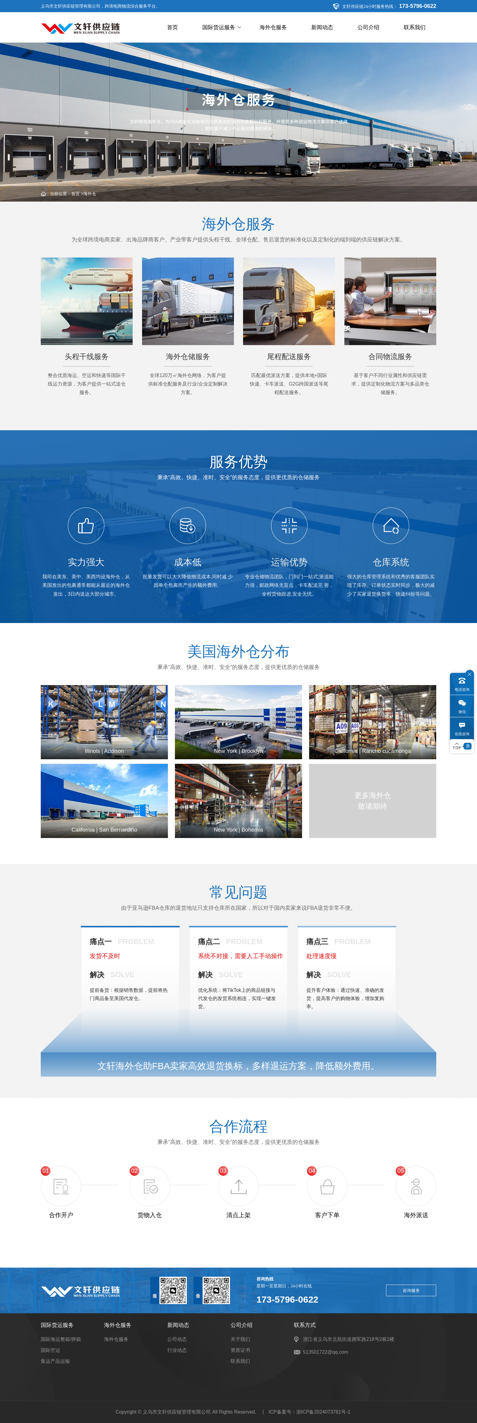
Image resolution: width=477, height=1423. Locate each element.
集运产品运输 (55, 1361)
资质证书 (240, 1350)
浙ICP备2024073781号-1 (323, 1411)
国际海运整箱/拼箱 (61, 1339)
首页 (172, 27)
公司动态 (177, 1339)
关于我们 (240, 1339)
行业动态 (177, 1350)
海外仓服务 (273, 27)
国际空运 (50, 1350)
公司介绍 (368, 27)
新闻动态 (322, 27)
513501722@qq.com (325, 1352)
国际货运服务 (221, 27)
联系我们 (415, 27)
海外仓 (89, 193)
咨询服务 (411, 1290)
